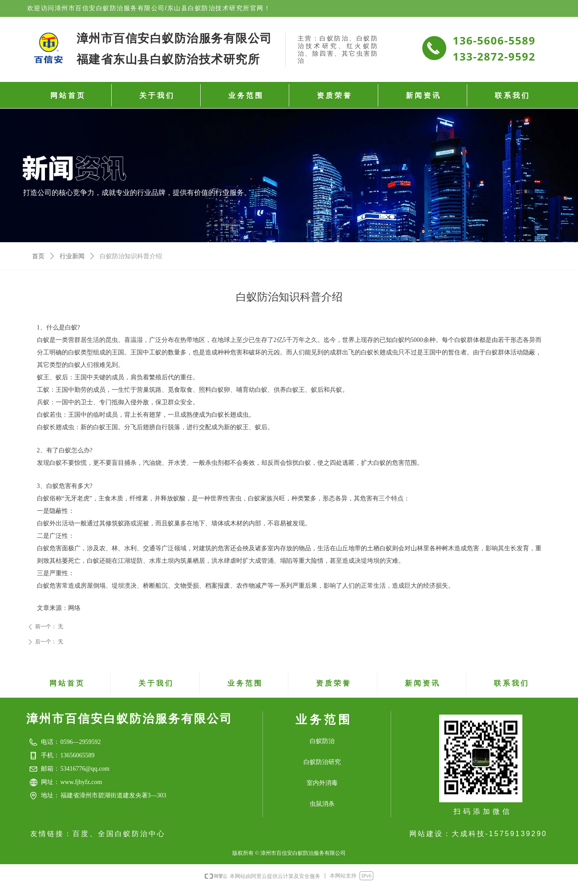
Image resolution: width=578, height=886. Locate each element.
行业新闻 (72, 256)
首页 (38, 256)
